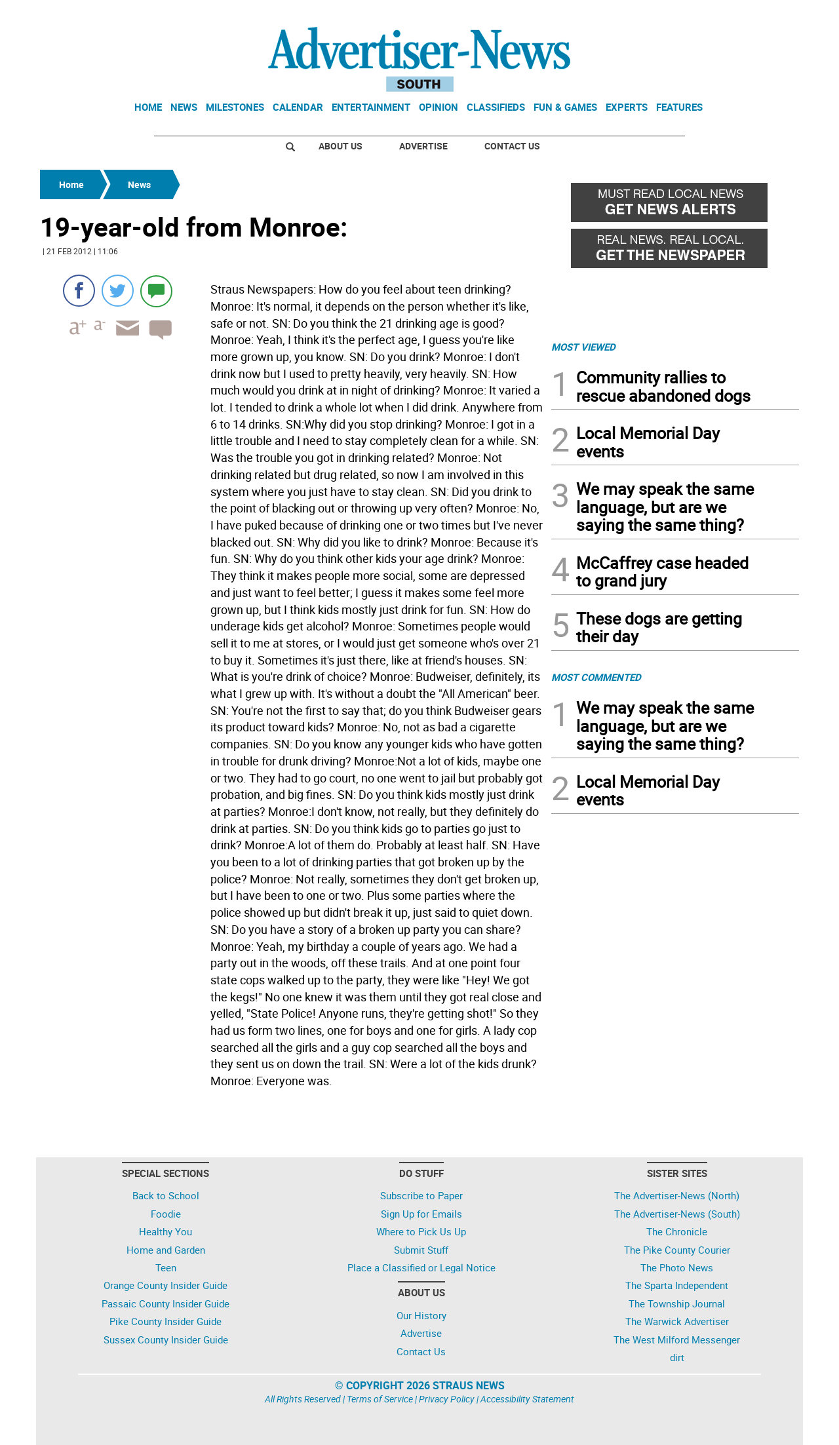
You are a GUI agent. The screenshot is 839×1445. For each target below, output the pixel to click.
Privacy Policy (447, 1399)
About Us (340, 146)
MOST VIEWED (583, 346)
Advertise (423, 146)
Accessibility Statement (527, 1399)
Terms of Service (380, 1399)
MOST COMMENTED (596, 677)
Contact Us (512, 146)
